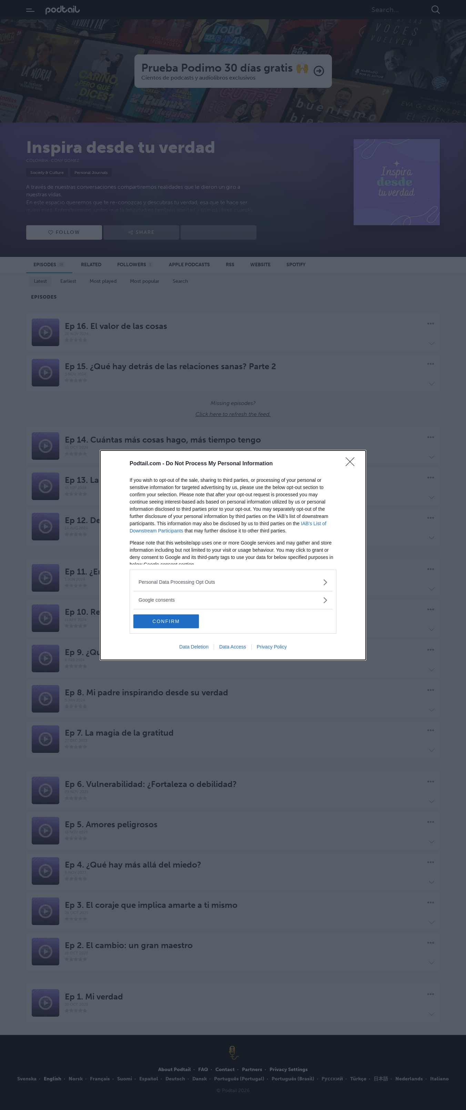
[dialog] (233, 555)
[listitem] (233, 582)
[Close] (352, 463)
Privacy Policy (272, 647)
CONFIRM (166, 621)
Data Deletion (194, 647)
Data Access (232, 647)
